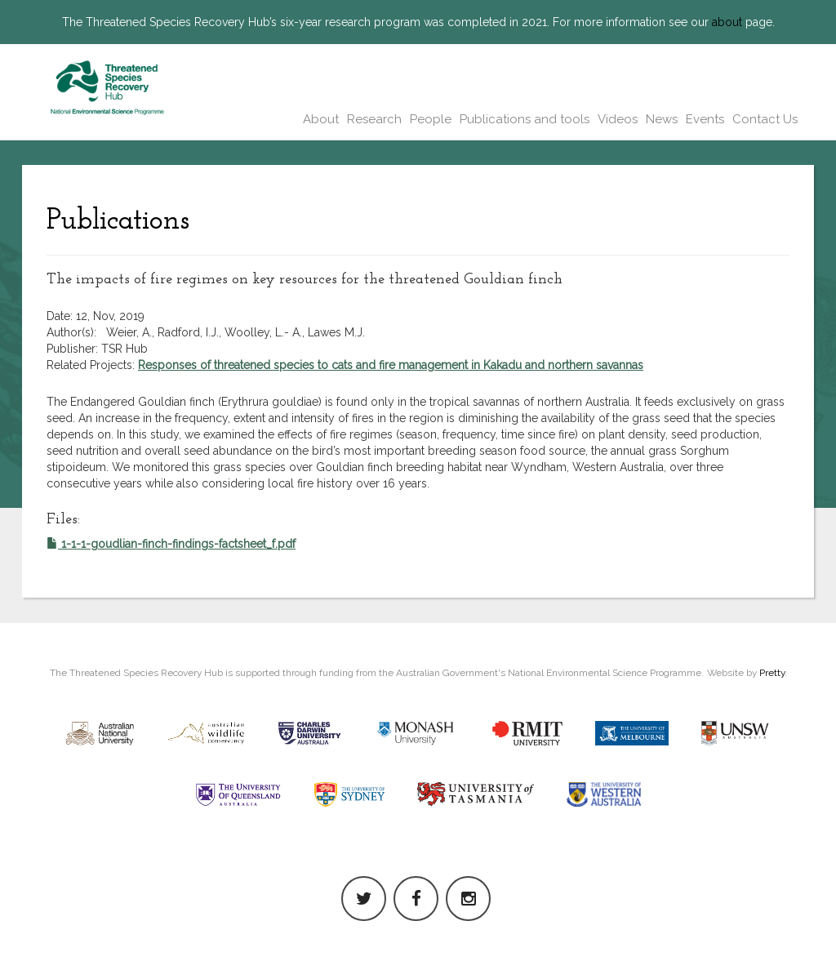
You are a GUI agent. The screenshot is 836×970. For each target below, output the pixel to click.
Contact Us (765, 119)
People (430, 119)
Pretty (772, 673)
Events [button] (705, 119)
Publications (118, 221)
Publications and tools (524, 119)
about (727, 22)
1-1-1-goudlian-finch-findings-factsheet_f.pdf (171, 543)
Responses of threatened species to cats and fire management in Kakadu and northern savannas (390, 365)
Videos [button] (618, 119)
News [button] (662, 119)
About (321, 119)
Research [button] (374, 119)
